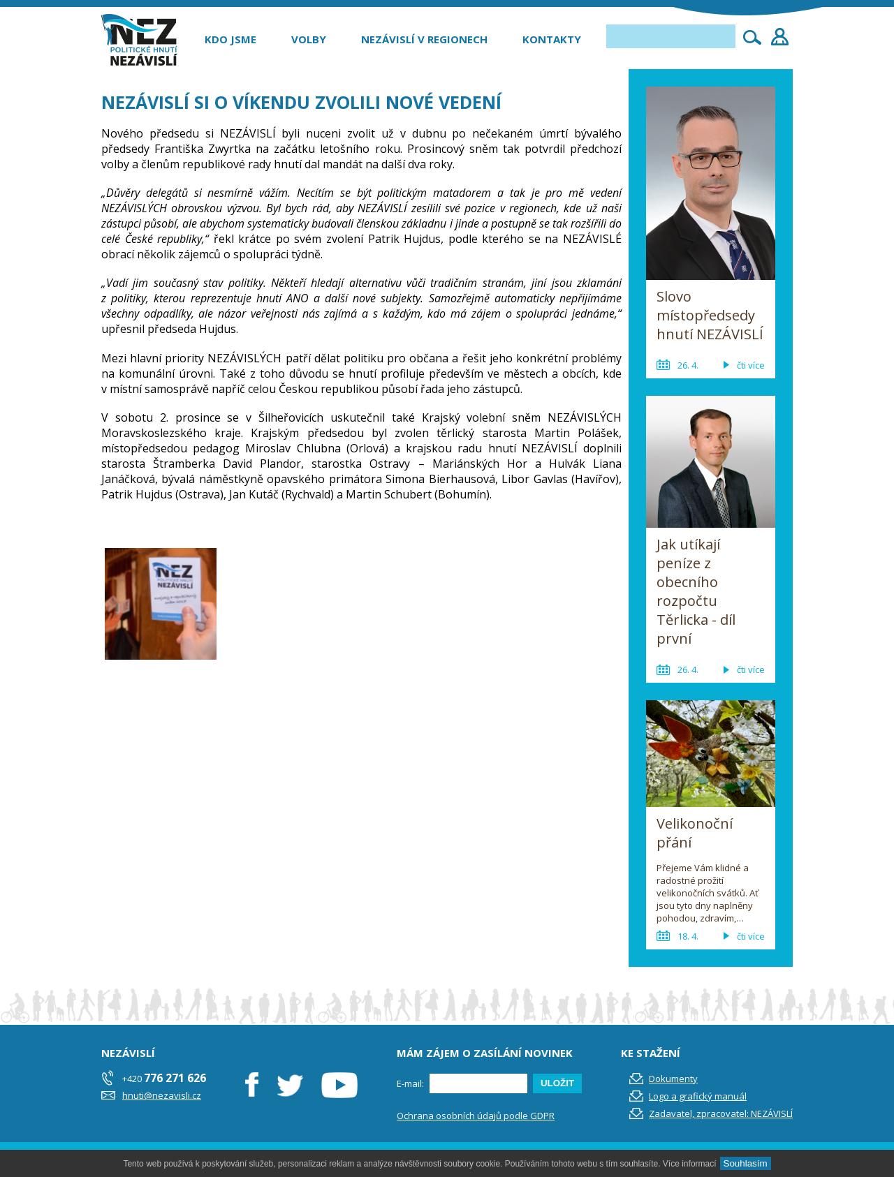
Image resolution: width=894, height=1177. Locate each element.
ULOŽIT (557, 1083)
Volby (308, 39)
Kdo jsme (230, 39)
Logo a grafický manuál (698, 1096)
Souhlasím (746, 1163)
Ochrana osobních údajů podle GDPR (476, 1115)
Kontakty (551, 39)
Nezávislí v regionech (424, 39)
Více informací (690, 1164)
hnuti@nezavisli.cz (161, 1095)
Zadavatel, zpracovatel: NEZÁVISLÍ (721, 1113)
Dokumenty (673, 1078)
